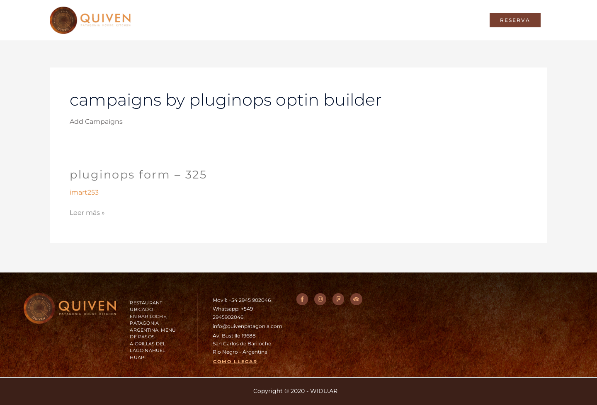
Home (276, 22)
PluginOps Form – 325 (141, 177)
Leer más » (87, 214)
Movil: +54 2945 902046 (244, 300)
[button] (515, 22)
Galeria (380, 22)
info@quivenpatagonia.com (251, 326)
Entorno (342, 22)
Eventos (418, 22)
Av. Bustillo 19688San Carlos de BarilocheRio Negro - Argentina (245, 343)
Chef (307, 22)
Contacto (461, 22)
